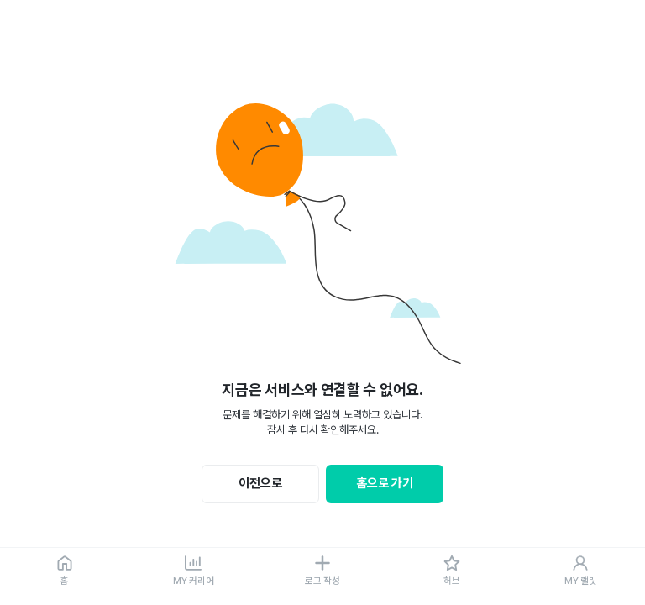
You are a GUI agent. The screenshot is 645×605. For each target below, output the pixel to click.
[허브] (452, 571)
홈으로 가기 (384, 483)
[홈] (64, 571)
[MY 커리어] (194, 571)
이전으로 (260, 483)
